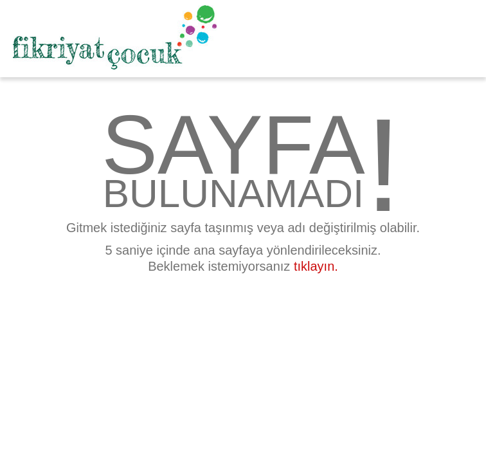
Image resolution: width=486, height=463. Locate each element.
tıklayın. (316, 266)
